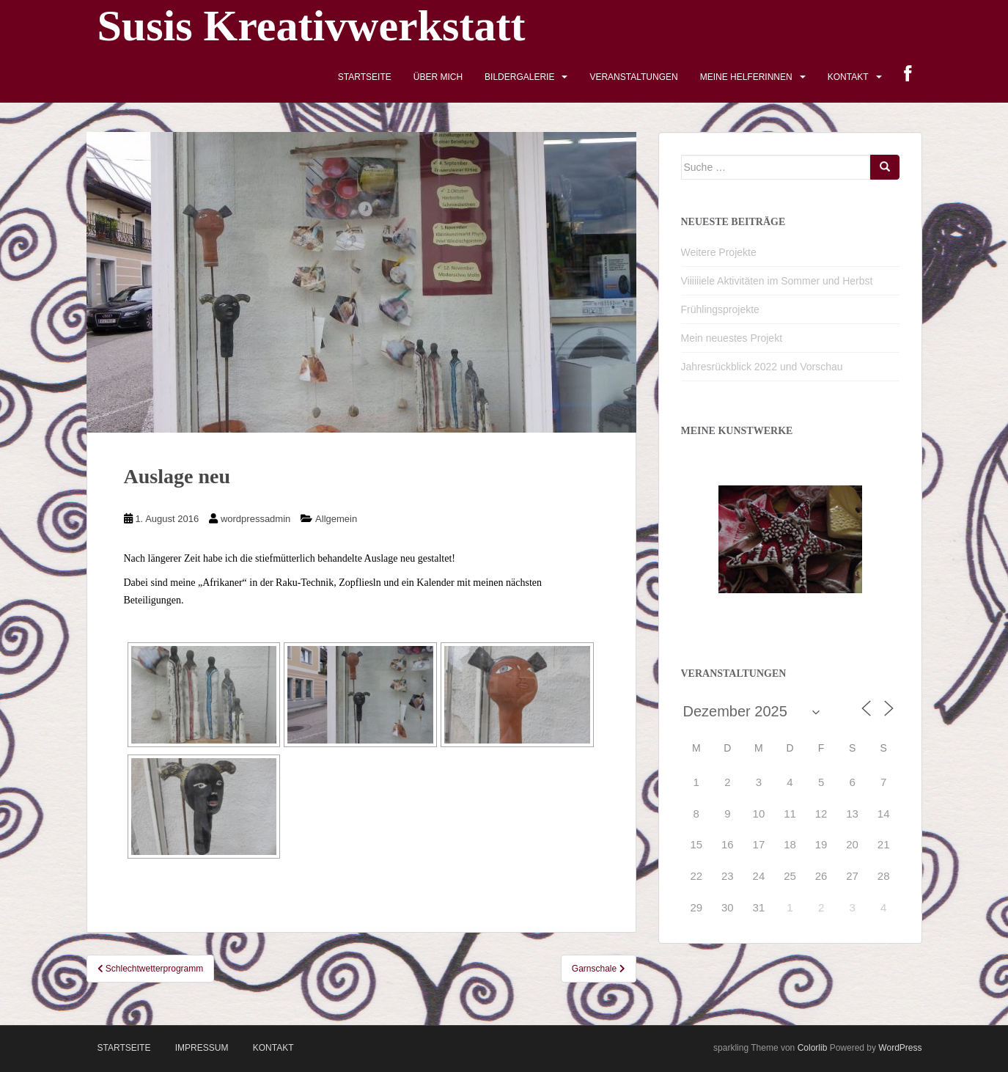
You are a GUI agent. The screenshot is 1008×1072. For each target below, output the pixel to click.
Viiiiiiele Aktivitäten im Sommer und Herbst (777, 281)
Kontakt (848, 77)
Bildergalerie (519, 77)
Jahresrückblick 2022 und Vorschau (762, 366)
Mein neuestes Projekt (732, 338)
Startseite (364, 77)
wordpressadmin (255, 518)
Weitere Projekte (719, 252)
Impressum (202, 1048)
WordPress (899, 1048)
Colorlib (813, 1048)
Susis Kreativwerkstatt (312, 25)
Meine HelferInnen (746, 77)
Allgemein (336, 518)
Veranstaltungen (633, 77)
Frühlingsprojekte (720, 309)
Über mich (438, 77)
